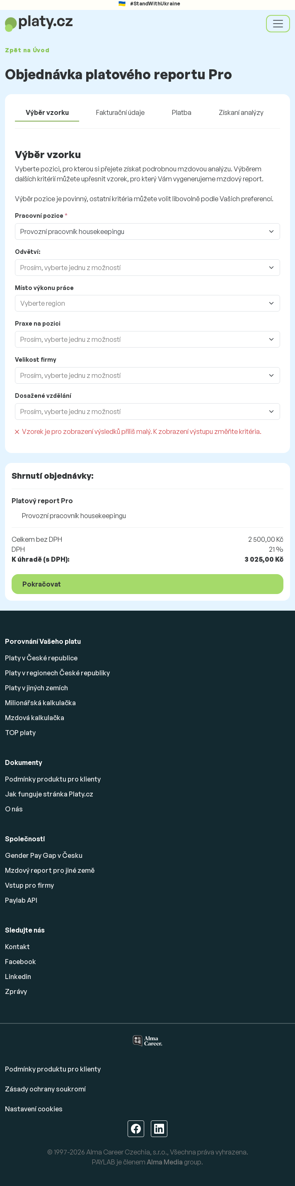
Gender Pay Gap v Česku (43, 855)
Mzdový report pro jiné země (49, 870)
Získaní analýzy (241, 112)
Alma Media (165, 1162)
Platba (181, 112)
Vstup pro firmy (29, 885)
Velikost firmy (35, 359)
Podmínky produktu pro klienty (53, 779)
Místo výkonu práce (44, 287)
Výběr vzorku (47, 112)
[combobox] (139, 268)
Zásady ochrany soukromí (45, 1089)
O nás (14, 809)
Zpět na (27, 50)
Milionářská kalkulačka (40, 703)
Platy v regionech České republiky (57, 673)
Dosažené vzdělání (43, 395)
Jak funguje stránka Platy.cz (49, 794)
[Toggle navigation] (278, 23)
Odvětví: (27, 251)
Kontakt (17, 946)
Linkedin (18, 976)
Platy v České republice (41, 658)
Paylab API (21, 900)
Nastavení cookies (34, 1109)
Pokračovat (41, 584)
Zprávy (16, 991)
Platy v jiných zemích (36, 688)
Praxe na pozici (37, 323)
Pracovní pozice (39, 215)
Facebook (20, 961)
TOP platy (20, 732)
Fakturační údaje (120, 112)
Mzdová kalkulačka (34, 718)
